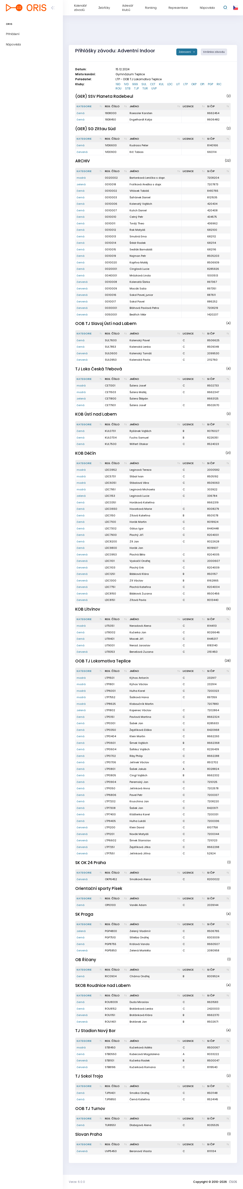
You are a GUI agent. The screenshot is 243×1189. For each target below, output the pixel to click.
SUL (143, 84)
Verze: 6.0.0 (77, 1182)
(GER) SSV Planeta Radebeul (104, 96)
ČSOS (233, 1182)
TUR (145, 88)
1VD (126, 84)
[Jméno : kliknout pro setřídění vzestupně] (155, 106)
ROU (119, 88)
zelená (81, 184)
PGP (210, 84)
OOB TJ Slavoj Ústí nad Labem (105, 323)
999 (135, 84)
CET (152, 84)
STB (128, 88)
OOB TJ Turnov (90, 1108)
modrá (81, 178)
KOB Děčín (85, 453)
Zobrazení (185, 52)
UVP (154, 88)
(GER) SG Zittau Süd (95, 129)
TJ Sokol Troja (89, 1076)
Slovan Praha (88, 1134)
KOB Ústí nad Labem (96, 414)
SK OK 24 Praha (90, 862)
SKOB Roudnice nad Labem (103, 985)
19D (118, 84)
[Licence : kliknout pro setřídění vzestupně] (194, 106)
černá (80, 113)
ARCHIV (82, 161)
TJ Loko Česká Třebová (98, 369)
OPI (202, 84)
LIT (178, 84)
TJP (136, 88)
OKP (193, 84)
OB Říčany (85, 960)
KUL (161, 84)
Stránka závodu (214, 52)
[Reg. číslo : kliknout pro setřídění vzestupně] (116, 106)
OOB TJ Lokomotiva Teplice (103, 661)
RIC (219, 84)
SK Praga (84, 914)
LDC (170, 84)
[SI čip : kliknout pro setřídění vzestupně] (218, 106)
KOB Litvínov (87, 609)
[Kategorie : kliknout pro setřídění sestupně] (89, 106)
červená (82, 152)
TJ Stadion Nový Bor (95, 1031)
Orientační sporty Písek (98, 888)
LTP (185, 84)
